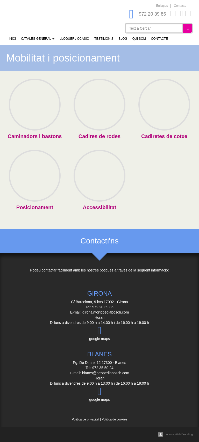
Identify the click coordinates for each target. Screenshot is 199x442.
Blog (122, 38)
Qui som (139, 38)
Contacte (180, 6)
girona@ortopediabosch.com (105, 312)
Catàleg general (37, 38)
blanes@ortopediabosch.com (105, 373)
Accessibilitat (99, 207)
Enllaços (162, 6)
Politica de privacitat (85, 419)
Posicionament (34, 207)
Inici (12, 38)
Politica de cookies (114, 419)
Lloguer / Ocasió (74, 38)
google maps (99, 333)
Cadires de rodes (99, 136)
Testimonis (103, 38)
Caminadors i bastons (35, 136)
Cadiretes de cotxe (164, 136)
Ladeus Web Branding (179, 434)
